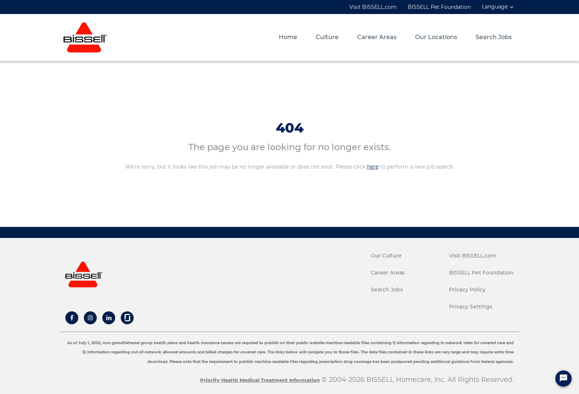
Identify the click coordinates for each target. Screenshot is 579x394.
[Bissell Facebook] (71, 317)
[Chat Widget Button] (563, 378)
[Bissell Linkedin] (109, 317)
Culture (327, 37)
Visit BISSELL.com (373, 7)
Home (288, 37)
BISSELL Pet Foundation (439, 7)
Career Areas (377, 37)
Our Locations (436, 37)
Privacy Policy (467, 289)
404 (290, 128)
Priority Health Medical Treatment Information (260, 380)
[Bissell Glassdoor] (127, 317)
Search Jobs (494, 37)
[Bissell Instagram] (90, 317)
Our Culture (386, 255)
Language (495, 7)
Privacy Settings (470, 306)
